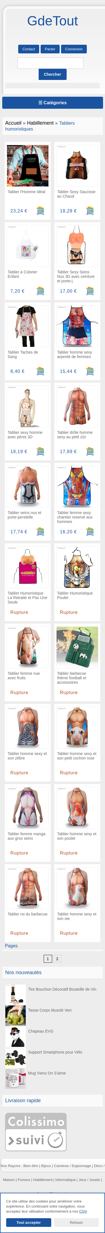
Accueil (13, 123)
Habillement (40, 123)
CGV (83, 1211)
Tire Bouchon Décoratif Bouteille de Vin (51, 994)
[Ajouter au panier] (40, 211)
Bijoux (46, 1166)
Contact (28, 49)
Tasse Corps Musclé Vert (38, 1015)
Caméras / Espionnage (72, 1166)
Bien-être (30, 1166)
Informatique (65, 1180)
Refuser (76, 1222)
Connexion (74, 49)
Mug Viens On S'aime (35, 1078)
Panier (50, 49)
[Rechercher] (50, 63)
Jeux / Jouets (89, 1180)
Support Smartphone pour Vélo (43, 1057)
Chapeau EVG (29, 1036)
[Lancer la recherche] (53, 74)
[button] (52, 85)
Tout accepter (29, 1222)
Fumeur (24, 1180)
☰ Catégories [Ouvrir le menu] (52, 102)
